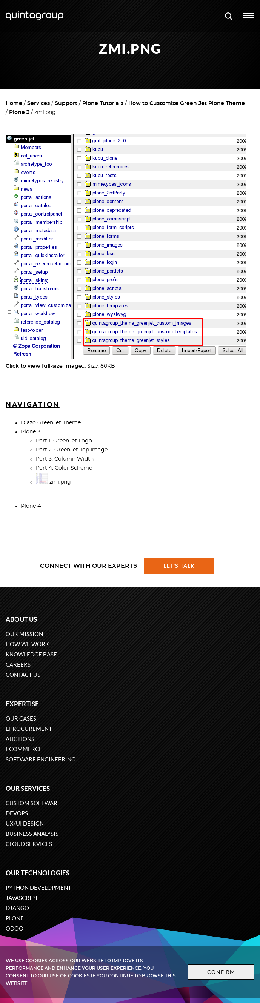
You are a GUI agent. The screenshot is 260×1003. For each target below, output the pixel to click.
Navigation (33, 404)
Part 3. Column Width (65, 459)
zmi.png (53, 482)
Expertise (22, 704)
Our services (28, 788)
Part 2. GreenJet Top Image (72, 450)
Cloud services (29, 844)
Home (14, 103)
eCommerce (24, 749)
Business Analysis (32, 833)
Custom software (33, 803)
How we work (27, 644)
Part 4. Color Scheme (64, 468)
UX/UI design (25, 823)
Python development (38, 887)
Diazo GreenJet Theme (51, 422)
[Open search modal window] (228, 16)
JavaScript (22, 898)
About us (21, 619)
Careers (18, 664)
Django (17, 908)
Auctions (20, 739)
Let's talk (179, 566)
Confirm (221, 972)
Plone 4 (31, 506)
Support (66, 103)
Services (38, 103)
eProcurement (29, 729)
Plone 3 (19, 112)
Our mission (24, 634)
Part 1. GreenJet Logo (64, 441)
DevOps (17, 813)
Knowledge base (31, 654)
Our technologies (37, 873)
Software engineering (40, 759)
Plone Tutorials (102, 103)
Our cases (21, 718)
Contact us (23, 675)
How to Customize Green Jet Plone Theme (186, 103)
